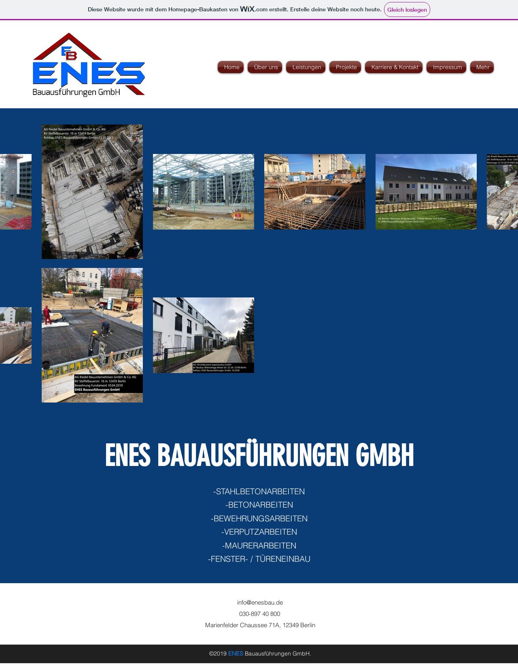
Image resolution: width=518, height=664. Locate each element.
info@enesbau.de (260, 602)
